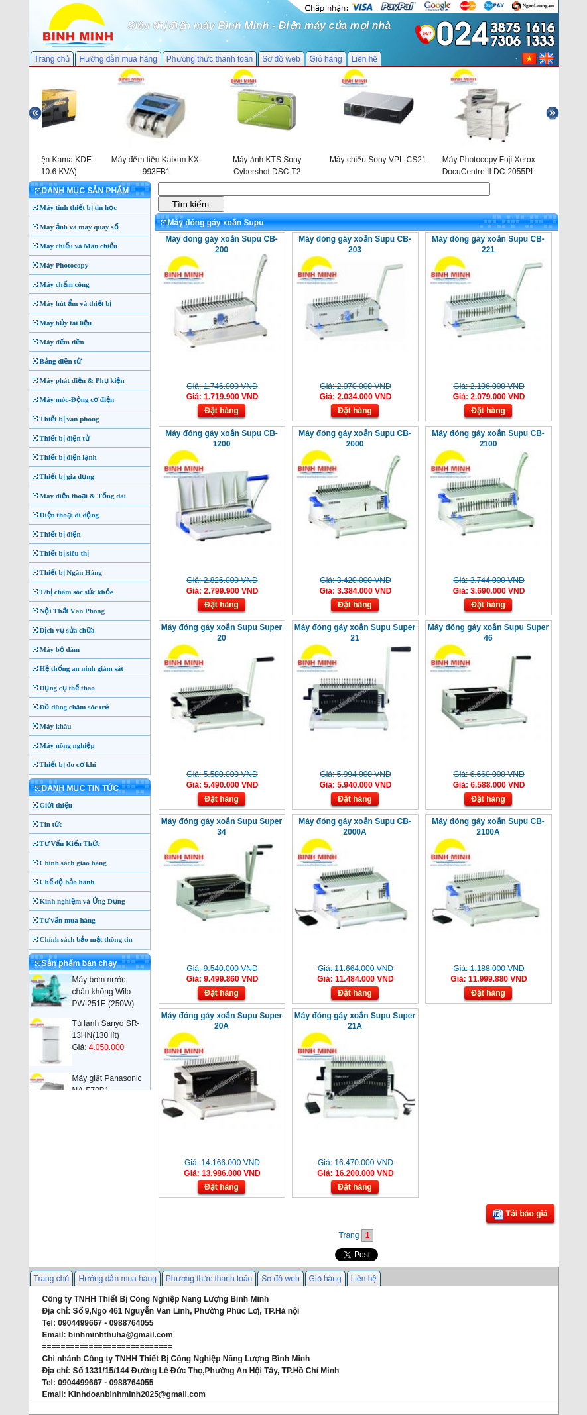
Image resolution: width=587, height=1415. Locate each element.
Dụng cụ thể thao (67, 688)
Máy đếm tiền (62, 342)
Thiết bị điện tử (65, 438)
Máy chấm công (65, 284)
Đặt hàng (221, 410)
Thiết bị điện (60, 534)
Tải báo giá (520, 1214)
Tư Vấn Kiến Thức (70, 843)
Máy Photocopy (64, 265)
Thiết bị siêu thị (65, 553)
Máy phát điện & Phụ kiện (82, 380)
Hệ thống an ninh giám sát (81, 668)
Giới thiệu (56, 805)
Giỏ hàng (326, 59)
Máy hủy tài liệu (66, 323)
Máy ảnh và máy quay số (79, 227)
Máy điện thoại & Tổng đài (83, 495)
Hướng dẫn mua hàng (118, 59)
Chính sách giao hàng (73, 862)
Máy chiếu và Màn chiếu (79, 246)
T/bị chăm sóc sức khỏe (76, 592)
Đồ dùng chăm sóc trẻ (74, 707)
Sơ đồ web (281, 59)
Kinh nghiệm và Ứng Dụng (82, 901)
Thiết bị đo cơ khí (68, 764)
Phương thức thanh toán (209, 59)
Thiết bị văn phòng (69, 419)
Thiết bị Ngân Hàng (71, 572)
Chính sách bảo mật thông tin (86, 939)
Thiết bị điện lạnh (68, 457)
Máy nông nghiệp (67, 745)
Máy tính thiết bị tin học (78, 207)
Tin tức (51, 824)
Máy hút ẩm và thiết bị (76, 303)
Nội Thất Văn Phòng (72, 611)
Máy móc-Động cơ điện (77, 399)
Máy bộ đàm (60, 649)
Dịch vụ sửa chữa (67, 630)
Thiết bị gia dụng (67, 476)
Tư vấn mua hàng (68, 920)
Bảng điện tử (60, 361)
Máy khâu (56, 726)
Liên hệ (365, 59)
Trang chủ (52, 59)
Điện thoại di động (69, 515)
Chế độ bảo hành (67, 882)
